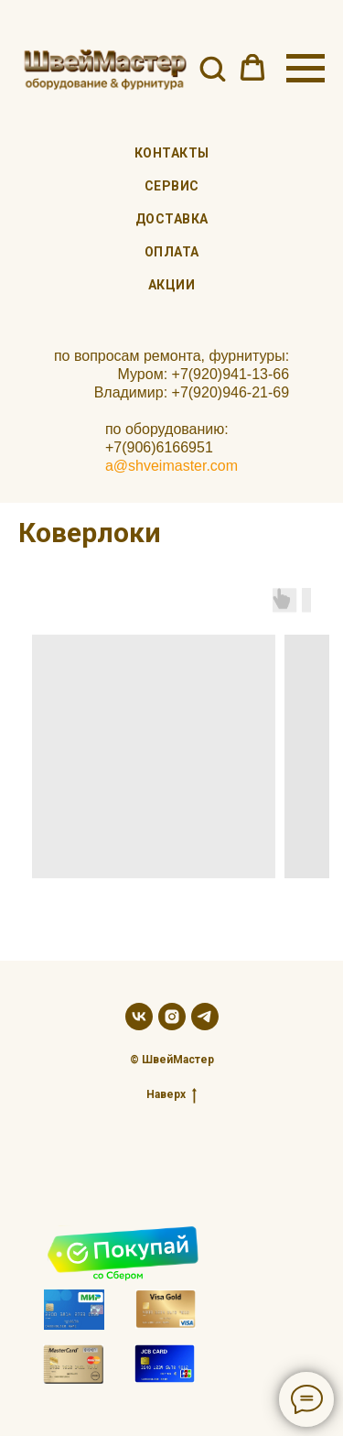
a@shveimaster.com (171, 465)
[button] (212, 68)
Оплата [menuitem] (172, 252)
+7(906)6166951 (159, 447)
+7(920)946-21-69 (231, 392)
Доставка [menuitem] (172, 219)
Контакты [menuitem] (171, 153)
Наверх (171, 1095)
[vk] (139, 1016)
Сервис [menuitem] (172, 186)
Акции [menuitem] (172, 284)
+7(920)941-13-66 (231, 374)
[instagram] (172, 1016)
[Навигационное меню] (305, 68)
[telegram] (205, 1016)
